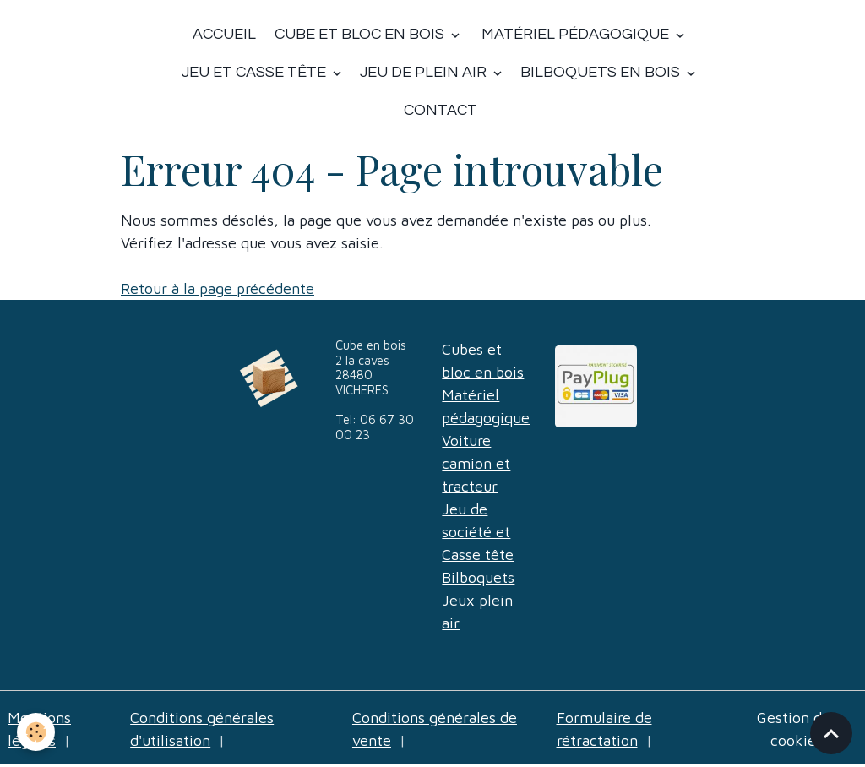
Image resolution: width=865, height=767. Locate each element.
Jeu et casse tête (255, 72)
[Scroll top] (831, 733)
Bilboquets (478, 577)
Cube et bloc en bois (359, 34)
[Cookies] (36, 732)
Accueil (224, 34)
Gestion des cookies (797, 729)
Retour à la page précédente (217, 288)
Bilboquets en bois (601, 72)
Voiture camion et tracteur (476, 463)
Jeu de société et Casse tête (478, 531)
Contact (440, 110)
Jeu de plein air (425, 72)
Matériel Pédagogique (575, 34)
